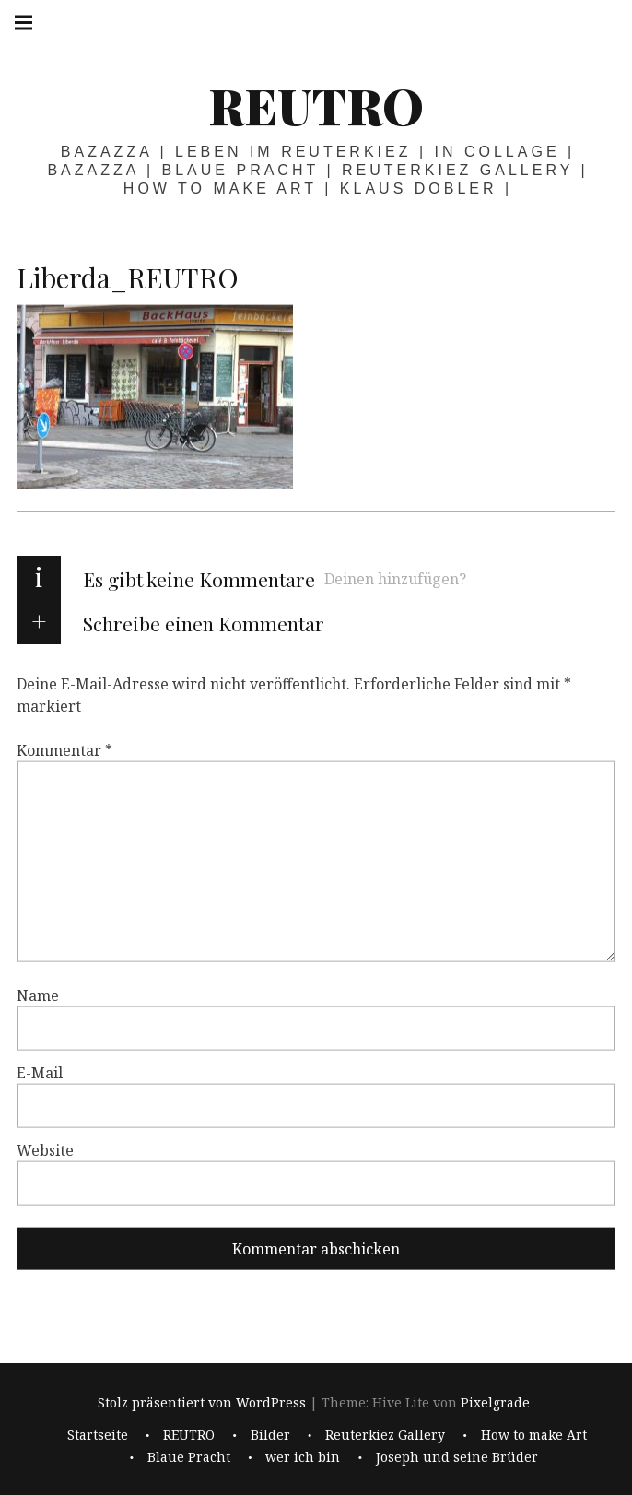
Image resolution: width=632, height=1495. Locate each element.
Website (45, 1150)
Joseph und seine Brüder (457, 1457)
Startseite (97, 1434)
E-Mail (40, 1073)
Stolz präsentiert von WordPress (202, 1402)
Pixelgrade (495, 1402)
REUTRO (316, 105)
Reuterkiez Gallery (385, 1434)
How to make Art (534, 1434)
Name (38, 995)
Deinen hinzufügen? (395, 579)
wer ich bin (302, 1457)
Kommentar (64, 750)
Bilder (270, 1434)
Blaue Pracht (188, 1457)
